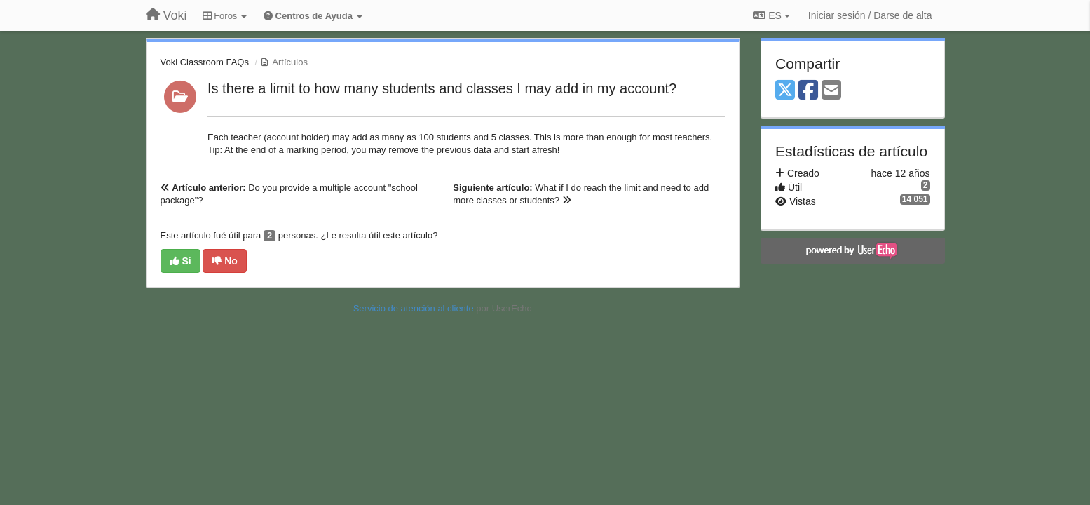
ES (771, 15)
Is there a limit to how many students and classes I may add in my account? (441, 88)
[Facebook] (808, 91)
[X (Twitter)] (785, 91)
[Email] (831, 91)
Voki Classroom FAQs (205, 62)
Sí (180, 261)
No (225, 261)
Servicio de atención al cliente (415, 308)
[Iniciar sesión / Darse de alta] (870, 15)
